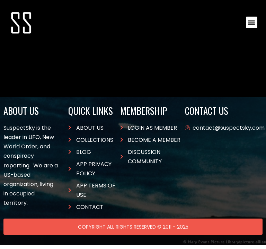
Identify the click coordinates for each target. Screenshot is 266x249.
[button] (251, 22)
